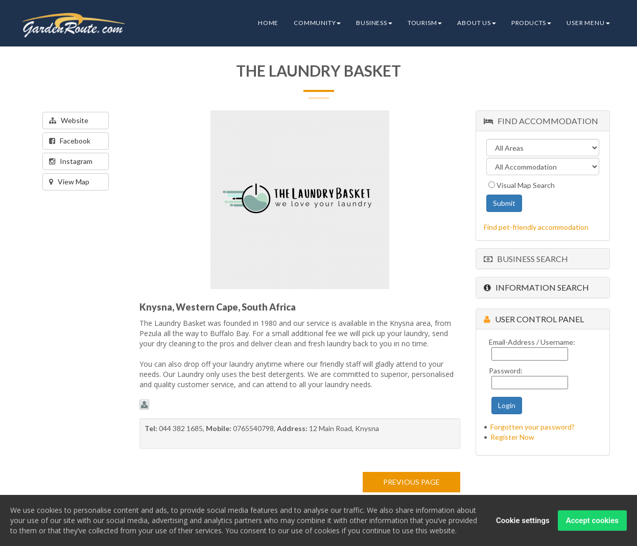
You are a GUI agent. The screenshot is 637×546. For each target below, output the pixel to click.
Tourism (425, 23)
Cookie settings (523, 521)
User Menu (588, 23)
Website (68, 120)
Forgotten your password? (532, 426)
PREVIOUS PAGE (411, 482)
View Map (69, 181)
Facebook (69, 140)
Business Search (526, 259)
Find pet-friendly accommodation (536, 227)
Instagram (70, 161)
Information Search (536, 287)
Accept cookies (592, 521)
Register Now (512, 437)
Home (268, 23)
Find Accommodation (541, 121)
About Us (476, 23)
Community (317, 23)
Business (374, 23)
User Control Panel (534, 319)
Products (531, 23)
